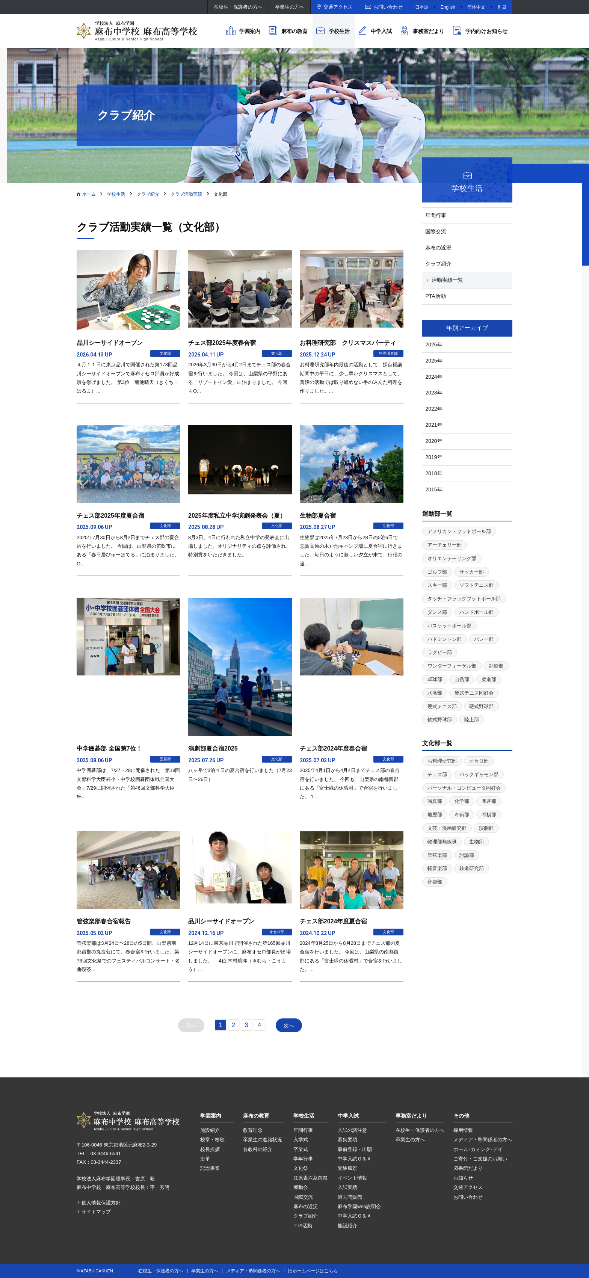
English (448, 7)
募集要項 (347, 1139)
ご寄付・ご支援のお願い (480, 1159)
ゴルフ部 (437, 572)
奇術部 (462, 814)
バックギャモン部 (478, 774)
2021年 (433, 425)
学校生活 (339, 31)
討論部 (466, 855)
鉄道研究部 (471, 868)
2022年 (433, 409)
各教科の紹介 (257, 1149)
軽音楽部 (437, 868)
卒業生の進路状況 (262, 1139)
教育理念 (253, 1130)
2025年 (433, 361)
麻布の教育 (294, 31)
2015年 (433, 489)
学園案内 (249, 31)
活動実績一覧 (447, 280)
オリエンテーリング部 (451, 558)
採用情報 (463, 1130)
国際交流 (435, 231)
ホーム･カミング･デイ (478, 1149)
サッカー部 (471, 572)
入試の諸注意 (352, 1130)
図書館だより (468, 1168)
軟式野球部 (439, 719)
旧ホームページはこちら (313, 1270)
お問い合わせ (388, 7)
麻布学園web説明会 (359, 1206)
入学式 (300, 1139)
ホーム (89, 194)
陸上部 (471, 719)
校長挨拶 (210, 1149)
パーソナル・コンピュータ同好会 (464, 788)
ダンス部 (437, 612)
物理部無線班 (442, 841)
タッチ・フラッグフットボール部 (464, 598)
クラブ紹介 (148, 194)
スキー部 (437, 585)
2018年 (433, 473)
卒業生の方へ (289, 7)
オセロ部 (479, 761)
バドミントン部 (444, 639)
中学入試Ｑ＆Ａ (355, 1159)
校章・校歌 (212, 1139)
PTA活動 (435, 296)
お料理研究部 (442, 761)
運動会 (300, 1187)
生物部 (476, 841)
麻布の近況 (438, 248)
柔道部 (489, 679)
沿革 (205, 1159)
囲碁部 (489, 801)
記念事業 (210, 1168)
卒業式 (300, 1149)
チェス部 (437, 774)
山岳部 (462, 679)
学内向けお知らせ (486, 31)
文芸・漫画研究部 (447, 828)
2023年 (433, 393)
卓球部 (434, 679)
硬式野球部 (481, 706)
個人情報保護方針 (101, 1202)
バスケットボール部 (449, 625)
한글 (501, 7)
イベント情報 (352, 1178)
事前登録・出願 (355, 1149)
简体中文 (476, 7)
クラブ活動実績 (186, 194)
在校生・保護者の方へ (238, 7)
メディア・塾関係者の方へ (482, 1139)
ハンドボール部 (476, 612)
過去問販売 (350, 1197)
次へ (289, 1026)
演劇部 (486, 828)
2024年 (433, 377)
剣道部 (496, 666)
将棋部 (489, 814)
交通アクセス (338, 7)
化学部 (462, 801)
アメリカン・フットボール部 (459, 531)
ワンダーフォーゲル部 (451, 666)
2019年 (433, 457)
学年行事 (303, 1159)
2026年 (433, 344)
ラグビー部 (439, 652)
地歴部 (434, 814)
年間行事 (435, 215)
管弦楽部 (437, 855)
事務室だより (428, 31)
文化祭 (300, 1168)
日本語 (422, 7)
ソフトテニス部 (476, 585)
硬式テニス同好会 (474, 693)
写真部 (434, 801)
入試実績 (347, 1187)
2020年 (433, 441)
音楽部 (434, 882)
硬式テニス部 (442, 706)
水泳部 (434, 693)
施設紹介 (210, 1130)
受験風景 (347, 1168)
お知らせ (463, 1178)
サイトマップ (96, 1212)
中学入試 (381, 31)
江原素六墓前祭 (310, 1178)
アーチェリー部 (444, 545)
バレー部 (484, 639)
